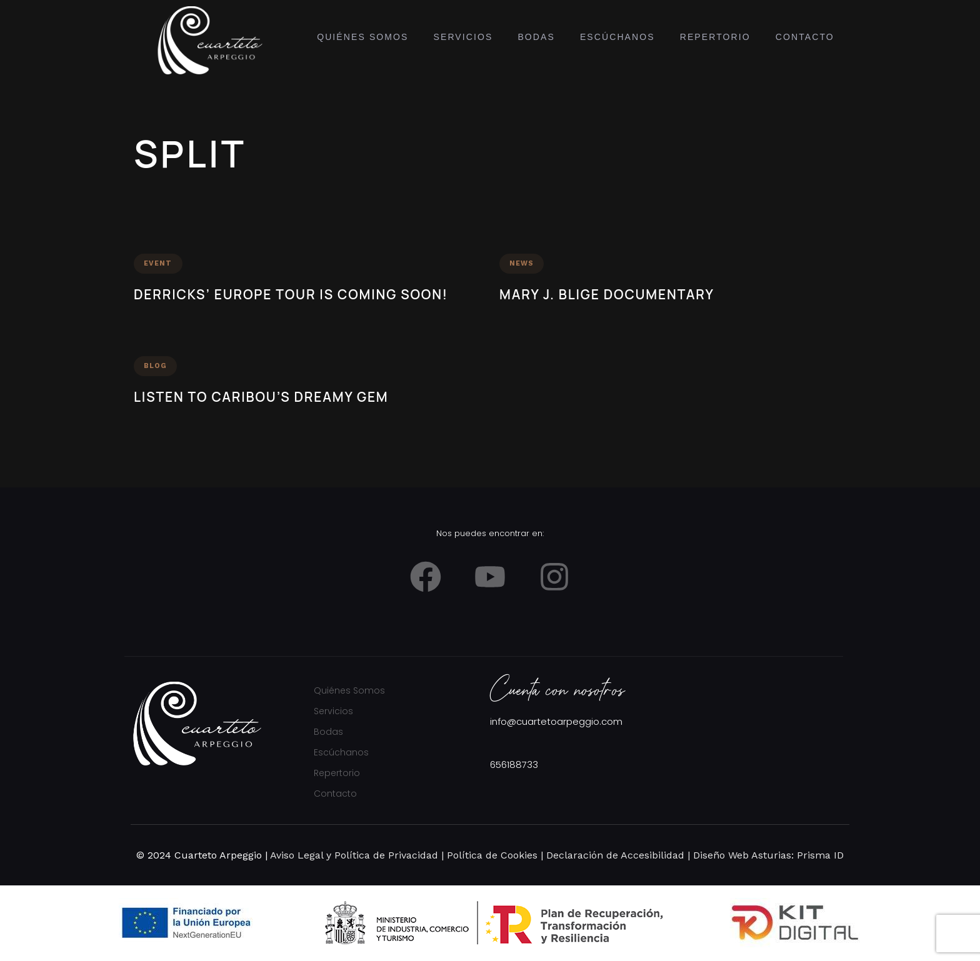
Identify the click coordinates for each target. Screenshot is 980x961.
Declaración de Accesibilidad (615, 855)
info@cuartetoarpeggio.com (556, 721)
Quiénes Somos (362, 37)
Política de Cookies (491, 855)
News (521, 263)
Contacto (805, 37)
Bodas (536, 37)
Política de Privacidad (386, 855)
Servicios (463, 37)
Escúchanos (617, 37)
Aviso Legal (296, 855)
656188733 (514, 764)
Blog (155, 366)
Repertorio (715, 37)
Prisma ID (819, 855)
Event (158, 263)
